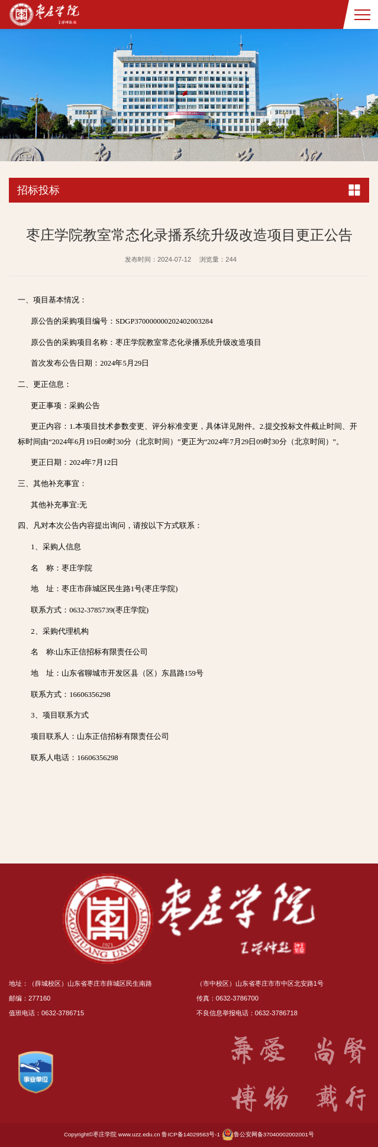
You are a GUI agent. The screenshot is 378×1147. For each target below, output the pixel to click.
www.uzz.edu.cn (139, 1134)
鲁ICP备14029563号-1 (190, 1134)
